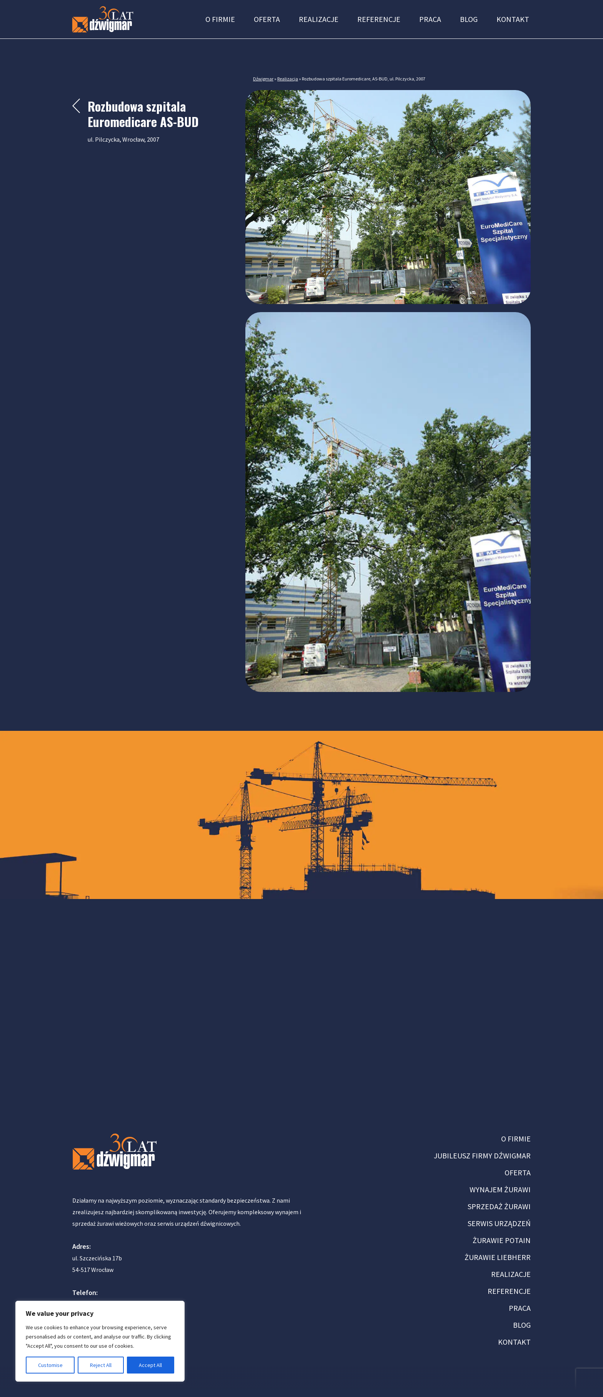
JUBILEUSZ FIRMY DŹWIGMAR (482, 1155)
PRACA (520, 1308)
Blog (469, 19)
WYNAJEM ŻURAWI (500, 1189)
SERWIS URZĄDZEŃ (499, 1223)
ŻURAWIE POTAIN (502, 1240)
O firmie (220, 19)
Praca (430, 19)
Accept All (150, 1365)
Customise (50, 1365)
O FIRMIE (516, 1138)
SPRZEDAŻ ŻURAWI (499, 1206)
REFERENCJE (509, 1291)
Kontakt (512, 19)
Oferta (267, 19)
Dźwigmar (263, 79)
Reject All (101, 1365)
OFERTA (518, 1172)
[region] (100, 1341)
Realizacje (318, 19)
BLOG (522, 1325)
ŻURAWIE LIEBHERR (498, 1257)
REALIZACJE (511, 1274)
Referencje (378, 19)
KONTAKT (514, 1342)
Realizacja (287, 79)
